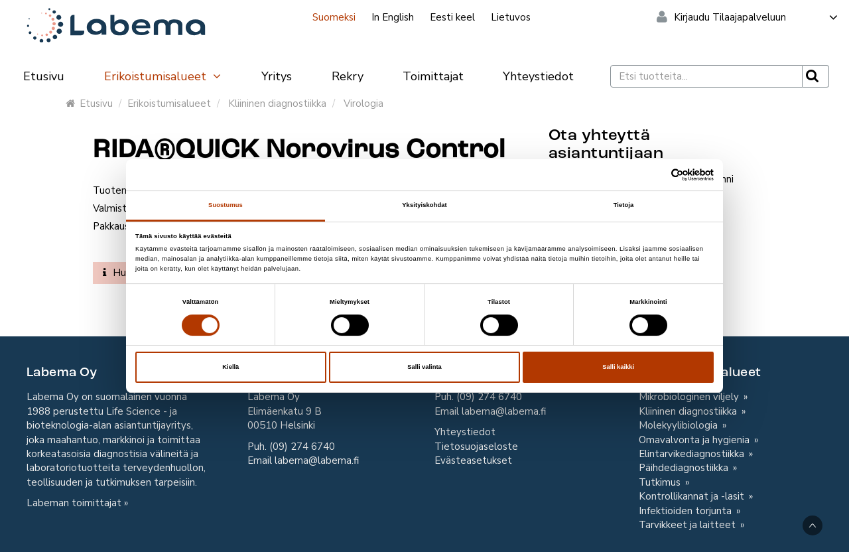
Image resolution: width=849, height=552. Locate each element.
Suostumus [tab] (225, 205)
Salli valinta (424, 367)
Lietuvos (511, 17)
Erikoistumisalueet (163, 76)
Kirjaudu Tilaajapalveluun (756, 17)
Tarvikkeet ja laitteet (688, 524)
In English (392, 17)
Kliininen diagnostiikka (277, 103)
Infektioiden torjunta (686, 511)
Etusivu (43, 76)
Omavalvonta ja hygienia (695, 440)
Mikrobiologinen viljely (690, 396)
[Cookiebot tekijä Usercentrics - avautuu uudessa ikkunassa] (656, 175)
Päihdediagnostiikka (685, 467)
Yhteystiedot (538, 76)
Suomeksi (334, 17)
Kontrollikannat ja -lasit (693, 496)
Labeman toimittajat (74, 503)
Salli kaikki (618, 367)
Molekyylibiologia (679, 425)
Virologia (363, 103)
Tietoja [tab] (624, 205)
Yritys (276, 76)
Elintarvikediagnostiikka (693, 453)
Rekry (347, 76)
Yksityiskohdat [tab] (424, 205)
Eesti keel (452, 17)
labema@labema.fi (317, 460)
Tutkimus (661, 482)
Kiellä (230, 367)
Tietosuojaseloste (476, 446)
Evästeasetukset (473, 460)
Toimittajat (433, 76)
